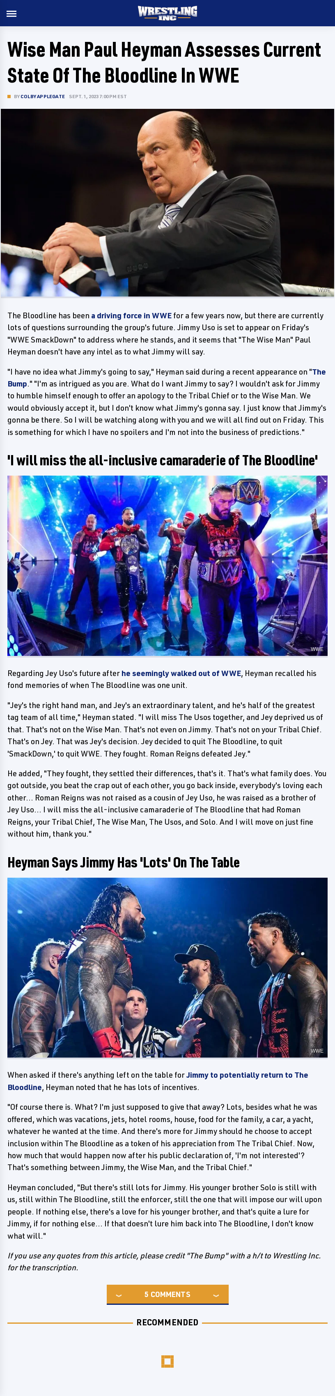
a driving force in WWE (131, 315)
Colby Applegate (43, 96)
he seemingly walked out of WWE (181, 673)
